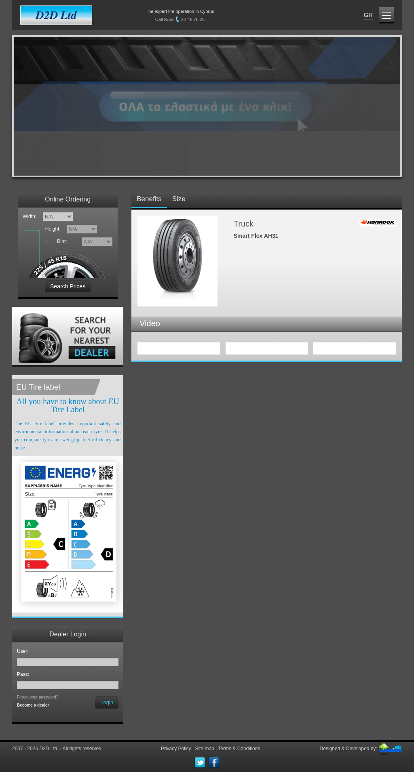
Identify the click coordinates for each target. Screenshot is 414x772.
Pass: (24, 674)
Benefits (149, 199)
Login (106, 702)
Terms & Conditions (239, 748)
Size (179, 199)
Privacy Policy (176, 748)
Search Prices (67, 286)
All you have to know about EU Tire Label (67, 405)
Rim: (63, 241)
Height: (54, 229)
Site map (204, 748)
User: (24, 651)
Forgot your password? (37, 697)
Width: (29, 216)
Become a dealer (33, 705)
